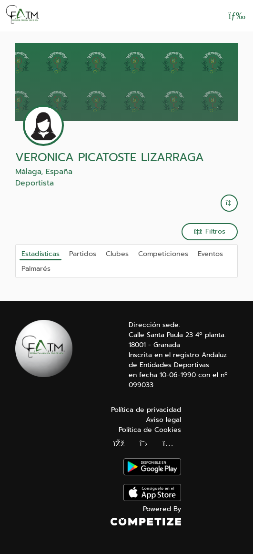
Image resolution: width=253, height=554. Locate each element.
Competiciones (163, 253)
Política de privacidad (146, 410)
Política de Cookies (150, 430)
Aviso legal (163, 420)
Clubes (117, 253)
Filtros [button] (209, 231)
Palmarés (36, 268)
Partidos (82, 253)
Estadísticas (40, 253)
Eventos (210, 253)
